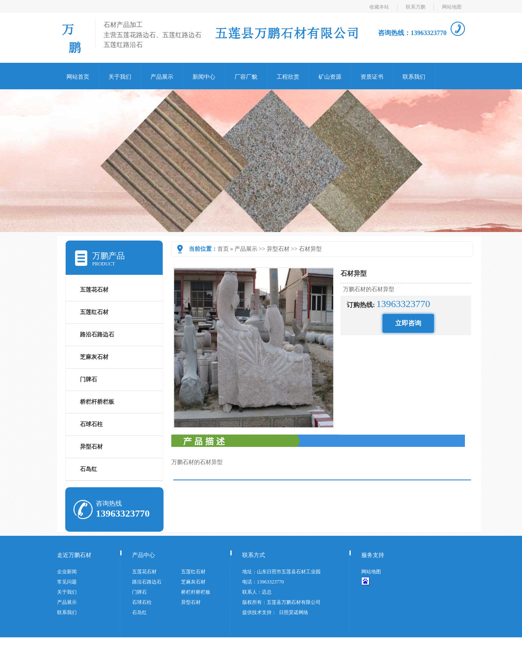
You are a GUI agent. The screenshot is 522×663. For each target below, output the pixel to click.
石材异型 (310, 249)
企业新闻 (67, 572)
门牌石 (88, 379)
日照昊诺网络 (293, 612)
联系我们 (414, 77)
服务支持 (372, 555)
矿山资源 (330, 77)
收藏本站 (379, 7)
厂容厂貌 (245, 77)
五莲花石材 (94, 290)
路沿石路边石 (97, 335)
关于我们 (119, 77)
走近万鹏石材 (74, 555)
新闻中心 (203, 77)
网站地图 (452, 7)
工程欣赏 (287, 77)
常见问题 (67, 582)
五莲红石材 (94, 312)
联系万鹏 (415, 7)
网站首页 (77, 77)
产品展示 (161, 77)
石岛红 (88, 469)
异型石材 (278, 249)
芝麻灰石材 (94, 357)
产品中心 (143, 555)
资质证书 (372, 77)
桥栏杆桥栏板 (97, 402)
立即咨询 (408, 323)
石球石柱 (91, 424)
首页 (223, 249)
